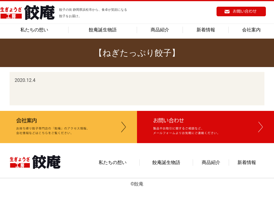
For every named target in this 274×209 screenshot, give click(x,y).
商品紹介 (160, 30)
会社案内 (251, 30)
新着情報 (206, 30)
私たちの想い (34, 30)
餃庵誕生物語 (103, 30)
